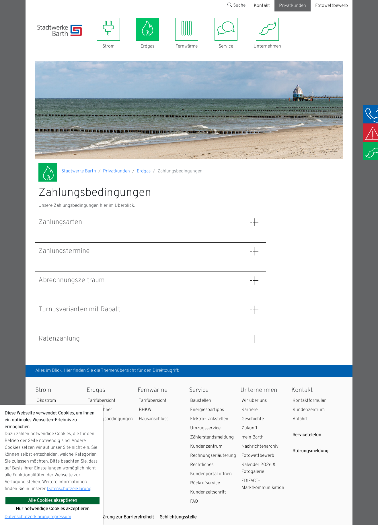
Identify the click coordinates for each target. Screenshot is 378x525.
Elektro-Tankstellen (209, 419)
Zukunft (249, 428)
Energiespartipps (207, 410)
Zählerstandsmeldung (212, 437)
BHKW (145, 410)
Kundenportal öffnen (211, 474)
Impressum (60, 517)
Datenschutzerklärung (69, 489)
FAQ (194, 501)
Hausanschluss (153, 419)
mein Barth (252, 437)
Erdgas (144, 171)
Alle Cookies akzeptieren (52, 501)
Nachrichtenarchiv (259, 446)
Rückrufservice (205, 483)
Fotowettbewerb (331, 6)
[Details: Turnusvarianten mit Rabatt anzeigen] (254, 310)
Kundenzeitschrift (208, 492)
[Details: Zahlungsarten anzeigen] (254, 222)
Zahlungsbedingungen (110, 419)
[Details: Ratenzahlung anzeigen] (254, 339)
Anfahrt (300, 419)
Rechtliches (201, 465)
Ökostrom (46, 401)
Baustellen (200, 401)
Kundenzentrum (206, 446)
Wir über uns (254, 401)
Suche (236, 5)
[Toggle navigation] (40, 39)
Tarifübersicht (102, 401)
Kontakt (262, 6)
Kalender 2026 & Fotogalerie (258, 468)
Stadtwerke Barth (78, 171)
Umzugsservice (205, 428)
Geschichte (252, 419)
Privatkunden (292, 6)
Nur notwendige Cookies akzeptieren (52, 509)
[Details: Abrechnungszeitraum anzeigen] (254, 280)
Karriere (249, 410)
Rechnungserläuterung (213, 456)
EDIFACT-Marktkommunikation (262, 484)
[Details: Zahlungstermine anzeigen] (254, 251)
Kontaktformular (309, 401)
